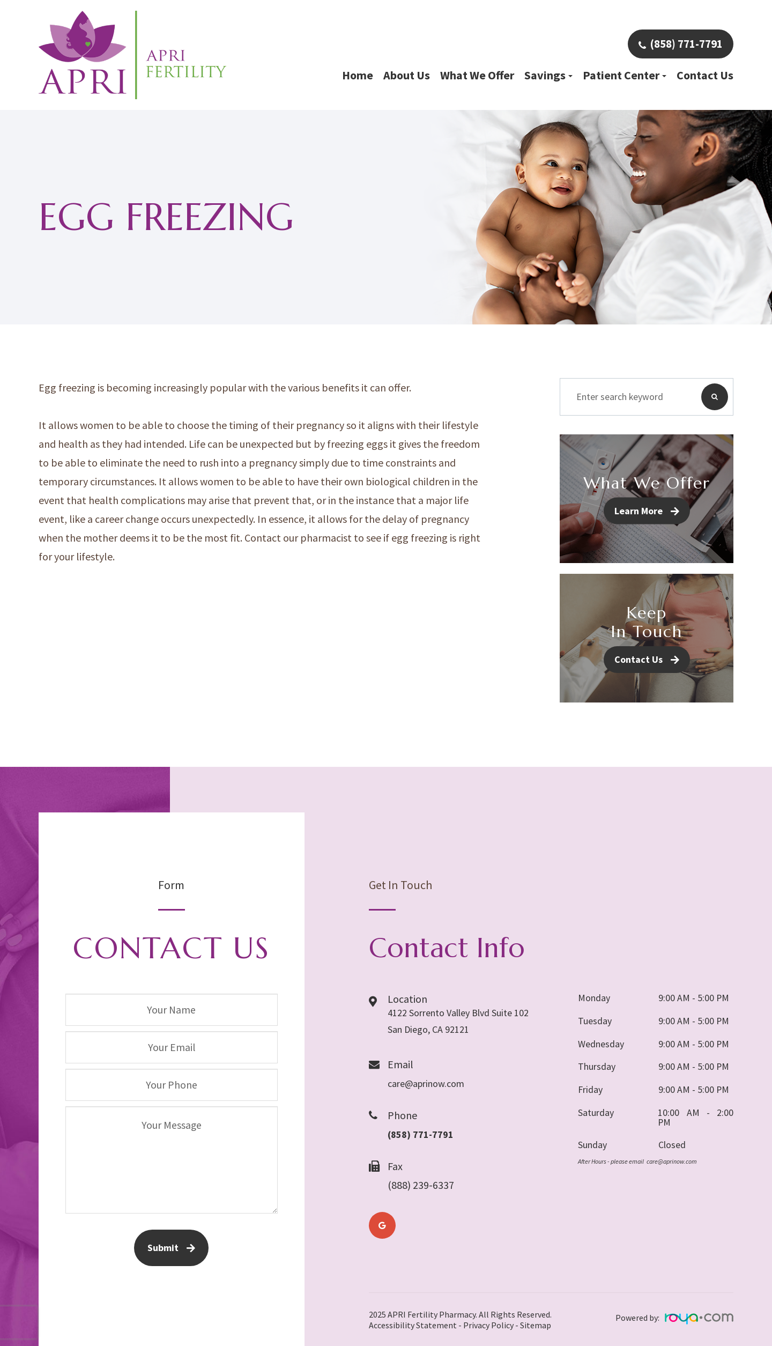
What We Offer (477, 75)
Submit (163, 1247)
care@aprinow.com (431, 1082)
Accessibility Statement (413, 1325)
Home (357, 75)
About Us (406, 75)
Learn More (638, 511)
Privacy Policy (488, 1325)
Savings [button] (548, 75)
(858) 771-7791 (686, 44)
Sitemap (535, 1325)
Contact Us (705, 75)
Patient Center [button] (624, 75)
